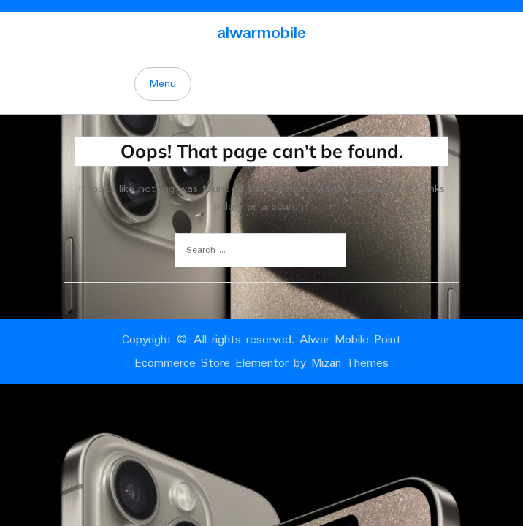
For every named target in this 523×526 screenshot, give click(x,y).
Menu (163, 84)
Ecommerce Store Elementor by (261, 363)
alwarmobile (261, 33)
